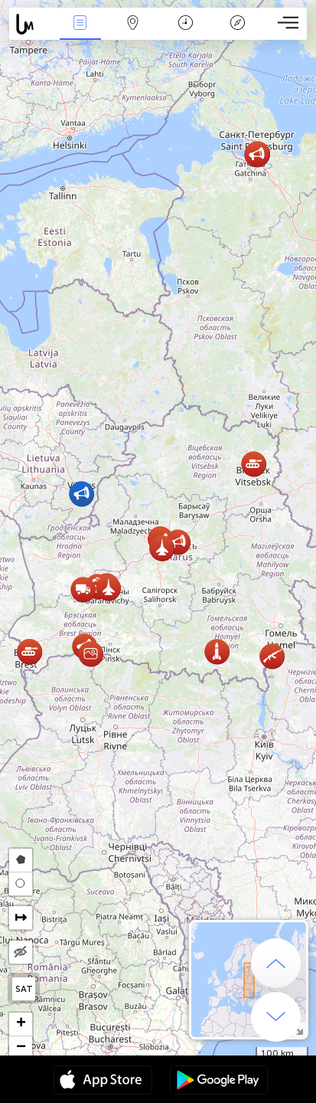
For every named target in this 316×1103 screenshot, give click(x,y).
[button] (178, 542)
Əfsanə (238, 24)
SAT (24, 989)
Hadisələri (80, 24)
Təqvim (186, 24)
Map (132, 24)
